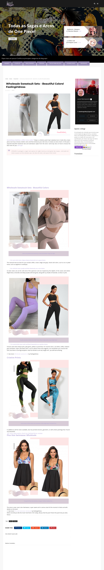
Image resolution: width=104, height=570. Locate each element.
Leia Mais (12, 38)
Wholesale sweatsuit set (21, 353)
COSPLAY (17, 63)
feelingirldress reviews (35, 433)
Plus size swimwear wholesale (23, 510)
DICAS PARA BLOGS (55, 63)
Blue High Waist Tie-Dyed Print (48, 422)
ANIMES (6, 63)
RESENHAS (84, 63)
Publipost (16, 78)
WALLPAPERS (30, 63)
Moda (10, 78)
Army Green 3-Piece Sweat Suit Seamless (30, 422)
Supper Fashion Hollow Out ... (45, 500)
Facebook (92, 116)
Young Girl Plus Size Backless (30, 500)
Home (6, 78)
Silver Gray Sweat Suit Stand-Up (29, 252)
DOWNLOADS (71, 63)
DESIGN (41, 63)
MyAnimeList (92, 120)
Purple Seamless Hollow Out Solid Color (29, 339)
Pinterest (82, 120)
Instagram (82, 116)
